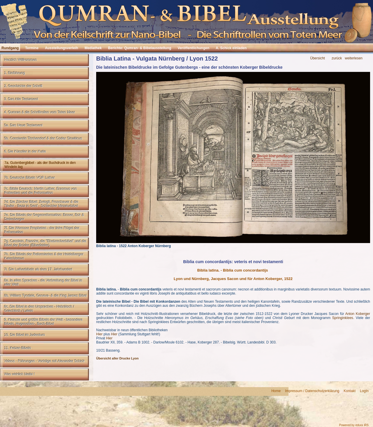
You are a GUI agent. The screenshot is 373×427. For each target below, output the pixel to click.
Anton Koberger (357, 314)
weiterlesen (354, 58)
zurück (337, 58)
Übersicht (317, 58)
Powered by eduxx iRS (354, 425)
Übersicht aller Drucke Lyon (117, 358)
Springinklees (342, 318)
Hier (99, 334)
